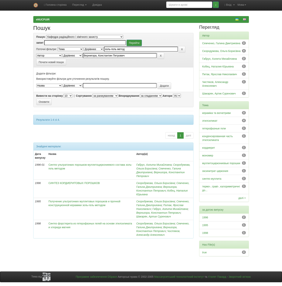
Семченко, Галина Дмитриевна (221, 43)
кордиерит (208, 147)
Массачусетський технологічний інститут (179, 276)
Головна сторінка (55, 4)
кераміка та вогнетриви (216, 112)
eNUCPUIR (43, 19)
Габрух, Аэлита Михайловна (154, 164)
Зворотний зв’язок (239, 276)
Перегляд (79, 4)
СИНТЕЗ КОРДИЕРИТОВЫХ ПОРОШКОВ (74, 183)
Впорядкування (129, 95)
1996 (205, 217)
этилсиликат (209, 120)
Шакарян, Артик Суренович (153, 216)
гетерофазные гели (214, 128)
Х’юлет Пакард (217, 276)
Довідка (97, 4)
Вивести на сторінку (49, 95)
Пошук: (41, 36)
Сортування (84, 95)
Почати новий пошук (51, 62)
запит (40, 42)
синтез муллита (211, 178)
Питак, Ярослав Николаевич (219, 74)
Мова (242, 4)
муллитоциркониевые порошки (221, 163)
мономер (207, 155)
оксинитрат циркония (215, 170)
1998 (205, 232)
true (204, 252)
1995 (205, 225)
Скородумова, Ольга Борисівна (155, 183)
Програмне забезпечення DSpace (96, 276)
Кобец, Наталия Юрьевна (218, 66)
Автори (167, 95)
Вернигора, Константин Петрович (158, 212)
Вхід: (230, 4)
